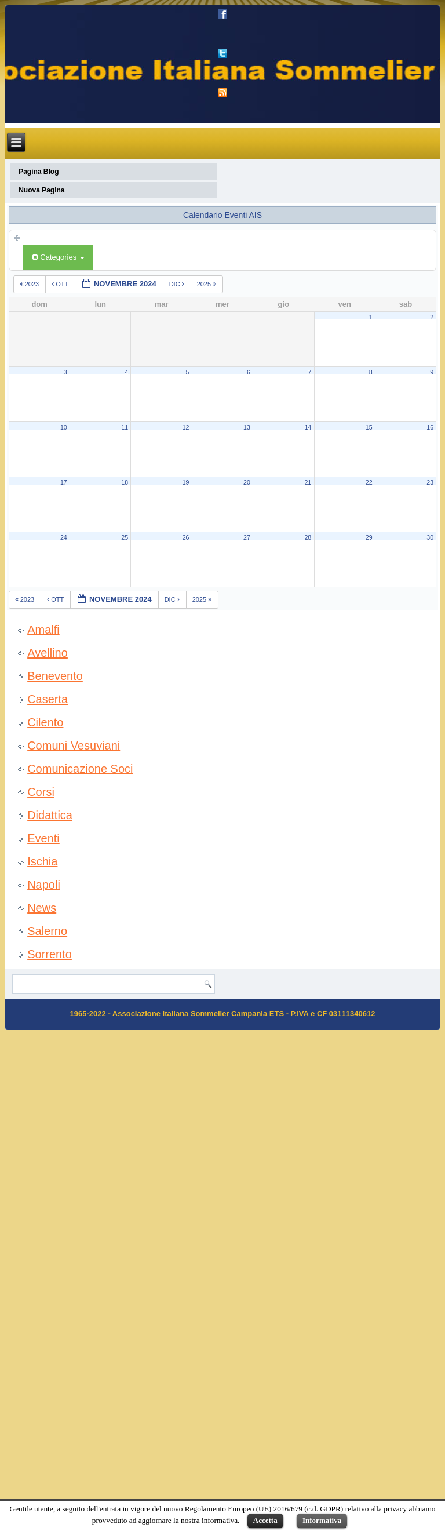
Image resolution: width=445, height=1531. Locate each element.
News (41, 907)
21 (307, 482)
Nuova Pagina (41, 190)
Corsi (40, 791)
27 (246, 537)
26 (186, 537)
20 (246, 482)
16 (429, 427)
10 (63, 427)
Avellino (47, 652)
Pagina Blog (39, 172)
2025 (207, 284)
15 (369, 427)
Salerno (47, 931)
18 (124, 482)
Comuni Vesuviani (73, 745)
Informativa (321, 1520)
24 (63, 537)
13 (246, 427)
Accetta (265, 1520)
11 (124, 427)
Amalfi (43, 629)
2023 (30, 284)
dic (177, 284)
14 (307, 427)
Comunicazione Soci (80, 768)
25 (124, 537)
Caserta (47, 699)
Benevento (55, 676)
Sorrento (49, 954)
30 (429, 537)
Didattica (49, 815)
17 (63, 482)
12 (186, 427)
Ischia (42, 861)
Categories (58, 257)
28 (307, 537)
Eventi (43, 838)
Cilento (45, 722)
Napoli (43, 884)
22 (369, 482)
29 (369, 537)
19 (186, 482)
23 (429, 482)
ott (61, 284)
